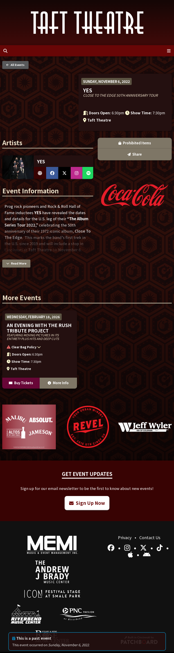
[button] (37, 348)
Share (134, 154)
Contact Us (149, 537)
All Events (15, 65)
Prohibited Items (134, 142)
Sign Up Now (87, 503)
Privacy (125, 537)
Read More (16, 263)
